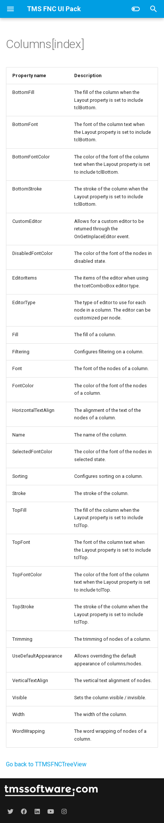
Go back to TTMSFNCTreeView (46, 764)
